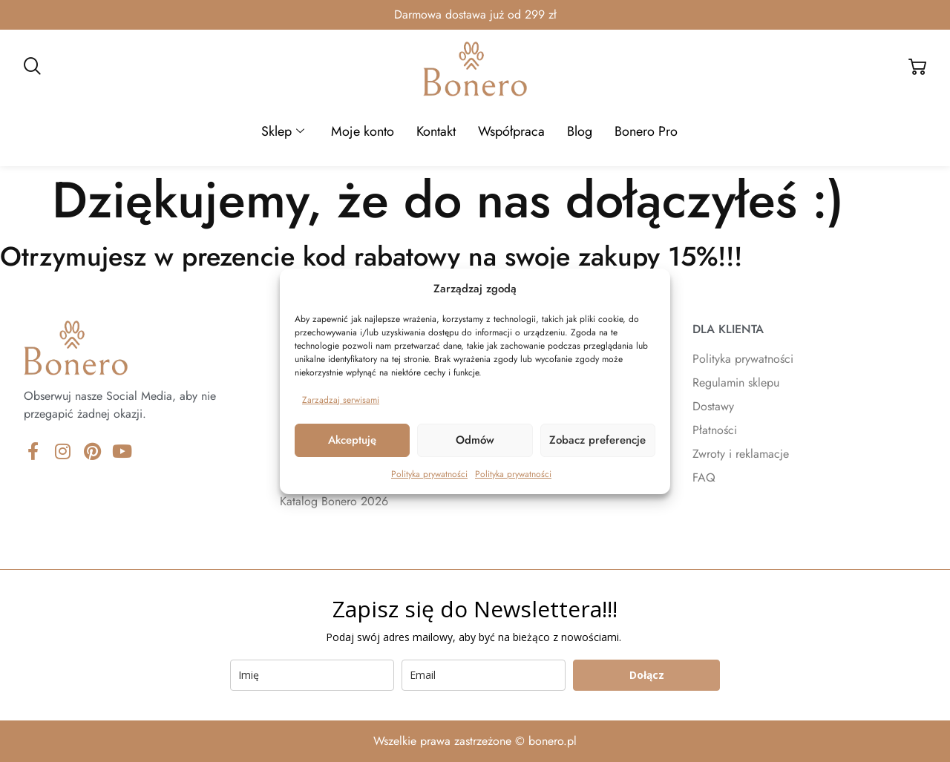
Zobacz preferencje (597, 440)
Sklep (282, 131)
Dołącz (646, 675)
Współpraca (511, 131)
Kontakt (436, 131)
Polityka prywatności (429, 474)
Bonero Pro (646, 131)
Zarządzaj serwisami (340, 400)
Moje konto (362, 131)
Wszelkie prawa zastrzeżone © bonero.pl (475, 740)
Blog (579, 131)
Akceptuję (352, 440)
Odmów (475, 440)
